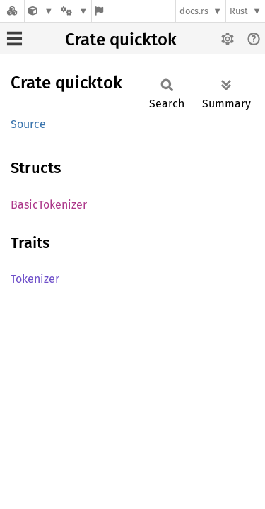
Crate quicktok (121, 39)
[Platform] (74, 11)
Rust (239, 11)
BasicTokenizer (49, 204)
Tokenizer (35, 279)
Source (28, 124)
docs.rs (193, 11)
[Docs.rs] (12, 11)
